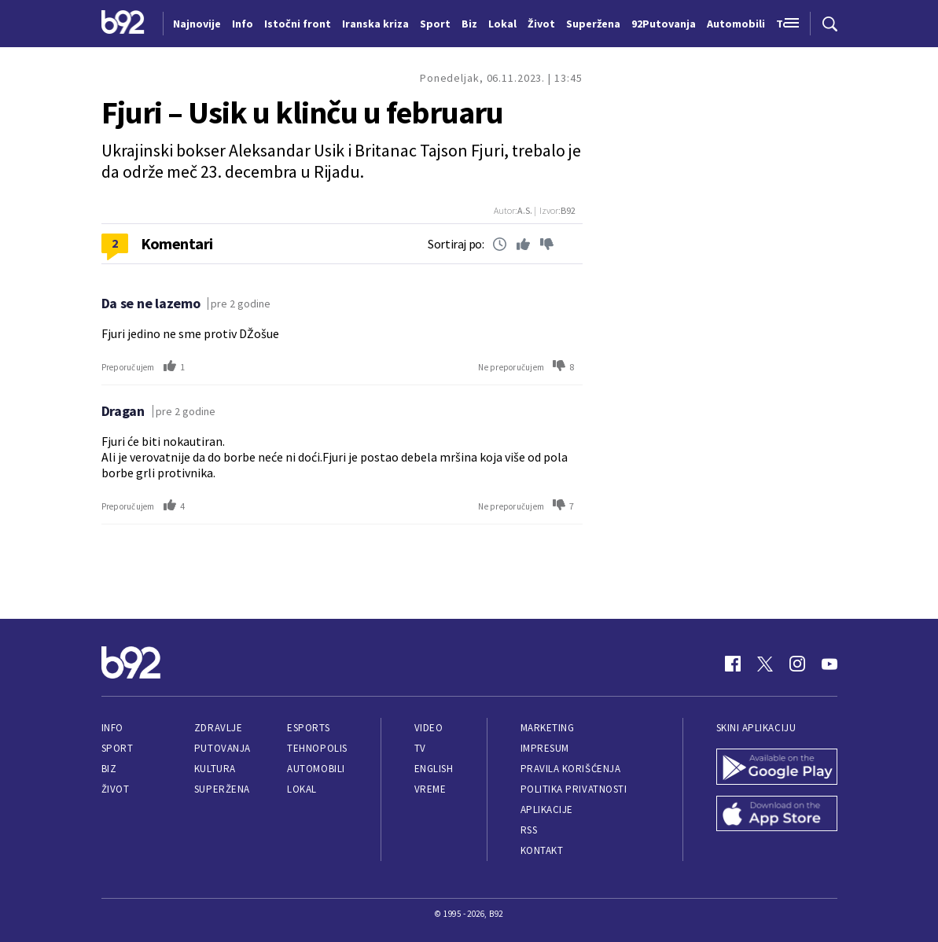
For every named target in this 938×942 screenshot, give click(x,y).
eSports (308, 727)
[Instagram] (797, 664)
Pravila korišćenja (570, 768)
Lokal (302, 789)
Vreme (430, 789)
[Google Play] (776, 768)
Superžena (222, 789)
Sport (117, 748)
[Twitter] (765, 664)
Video (428, 727)
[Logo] (123, 23)
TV (420, 748)
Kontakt (542, 850)
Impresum (544, 748)
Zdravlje (218, 727)
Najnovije (197, 24)
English (434, 768)
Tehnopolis (317, 748)
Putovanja (222, 748)
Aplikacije (546, 809)
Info (112, 727)
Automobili (315, 768)
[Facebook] (733, 664)
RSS (529, 830)
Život (115, 789)
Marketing (547, 727)
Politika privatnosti (573, 789)
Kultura (215, 768)
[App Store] (776, 815)
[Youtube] (829, 664)
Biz (109, 768)
